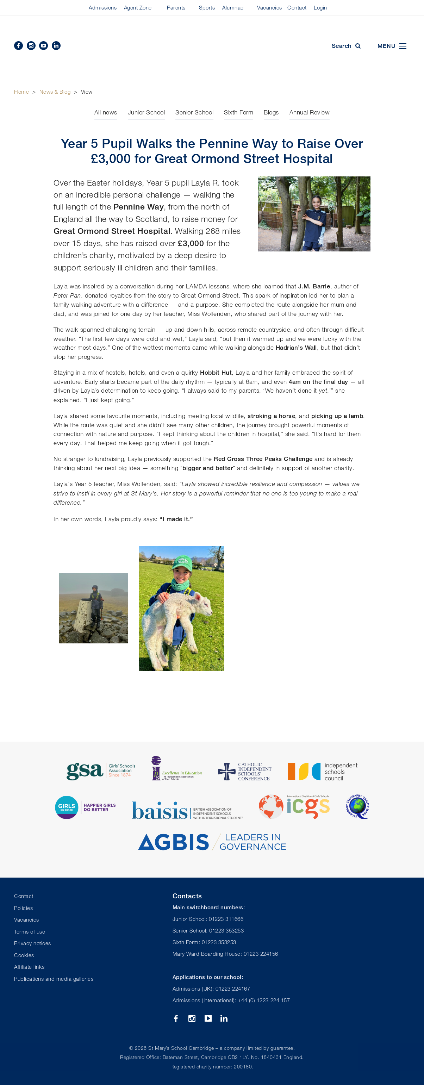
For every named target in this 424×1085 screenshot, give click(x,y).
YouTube (43, 45)
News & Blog (55, 91)
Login (320, 7)
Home (21, 91)
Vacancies (269, 7)
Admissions (103, 7)
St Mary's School (212, 46)
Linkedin (56, 45)
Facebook (18, 45)
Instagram (31, 45)
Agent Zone (138, 7)
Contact (297, 7)
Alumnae (233, 7)
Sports (207, 7)
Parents (176, 7)
